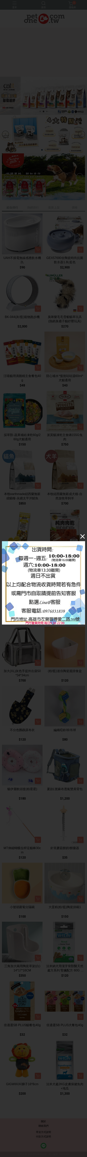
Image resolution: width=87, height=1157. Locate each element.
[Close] (82, 536)
